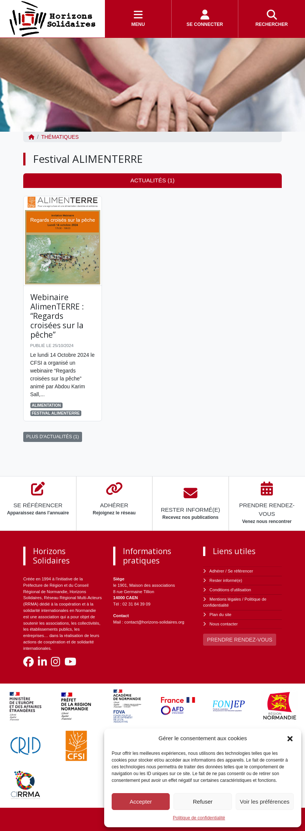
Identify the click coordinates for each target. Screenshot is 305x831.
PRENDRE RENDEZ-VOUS (239, 640)
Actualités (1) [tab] (152, 180)
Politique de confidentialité (199, 817)
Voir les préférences (265, 801)
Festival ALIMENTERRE (56, 413)
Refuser (203, 801)
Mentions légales (225, 599)
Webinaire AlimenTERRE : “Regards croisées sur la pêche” (57, 316)
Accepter (141, 801)
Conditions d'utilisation (230, 590)
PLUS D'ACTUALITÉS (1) (52, 436)
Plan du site (220, 614)
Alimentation (46, 405)
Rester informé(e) (225, 580)
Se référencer (240, 571)
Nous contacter (223, 624)
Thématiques (60, 137)
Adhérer (216, 571)
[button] (290, 738)
